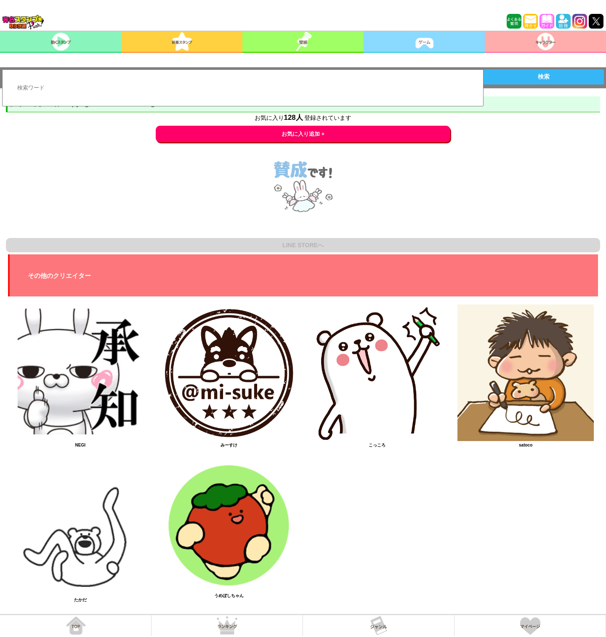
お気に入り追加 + (303, 134)
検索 (544, 76)
